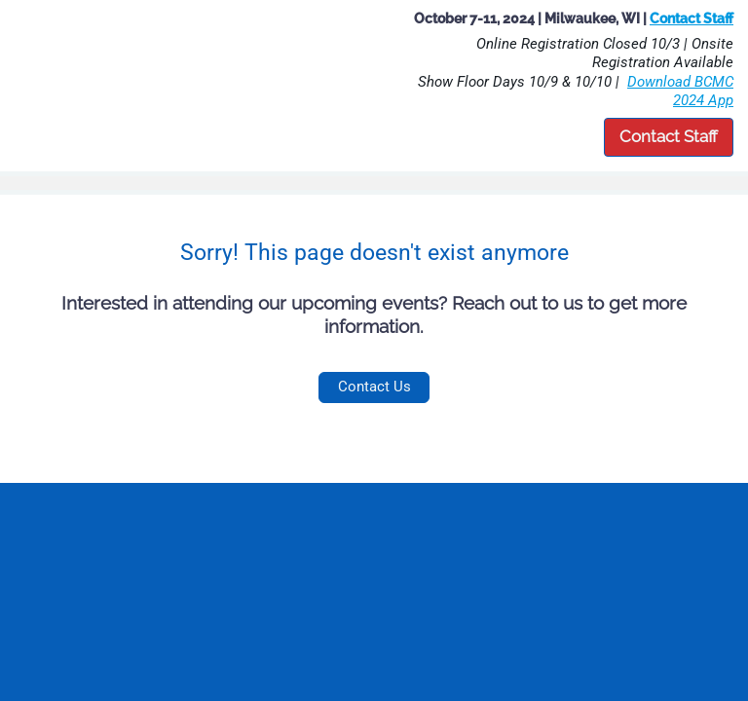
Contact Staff (668, 136)
